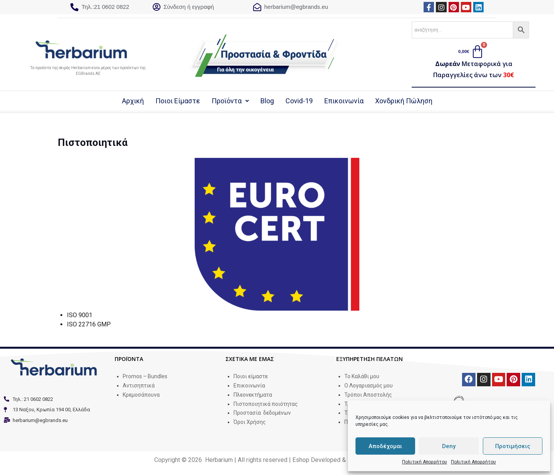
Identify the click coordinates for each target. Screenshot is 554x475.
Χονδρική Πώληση (403, 102)
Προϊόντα (232, 102)
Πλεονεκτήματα (253, 395)
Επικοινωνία (345, 102)
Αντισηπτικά (139, 386)
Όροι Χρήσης (250, 423)
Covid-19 (301, 102)
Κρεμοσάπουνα (141, 395)
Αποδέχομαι (385, 446)
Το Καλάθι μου (361, 377)
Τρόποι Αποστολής (368, 395)
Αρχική (135, 102)
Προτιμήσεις (512, 446)
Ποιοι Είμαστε (179, 102)
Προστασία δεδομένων (262, 414)
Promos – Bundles (145, 377)
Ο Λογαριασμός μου (368, 386)
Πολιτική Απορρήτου (424, 462)
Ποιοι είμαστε (251, 377)
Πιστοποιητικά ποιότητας (266, 405)
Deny (449, 446)
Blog (269, 102)
